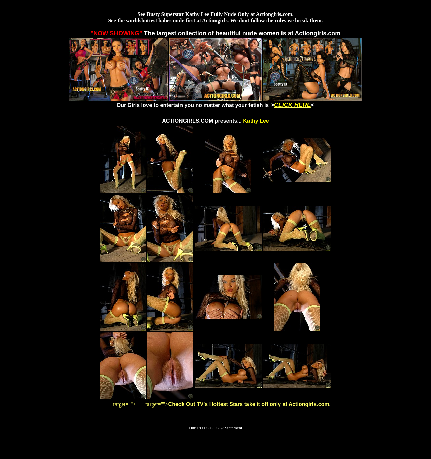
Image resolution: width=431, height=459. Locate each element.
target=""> (128, 404)
